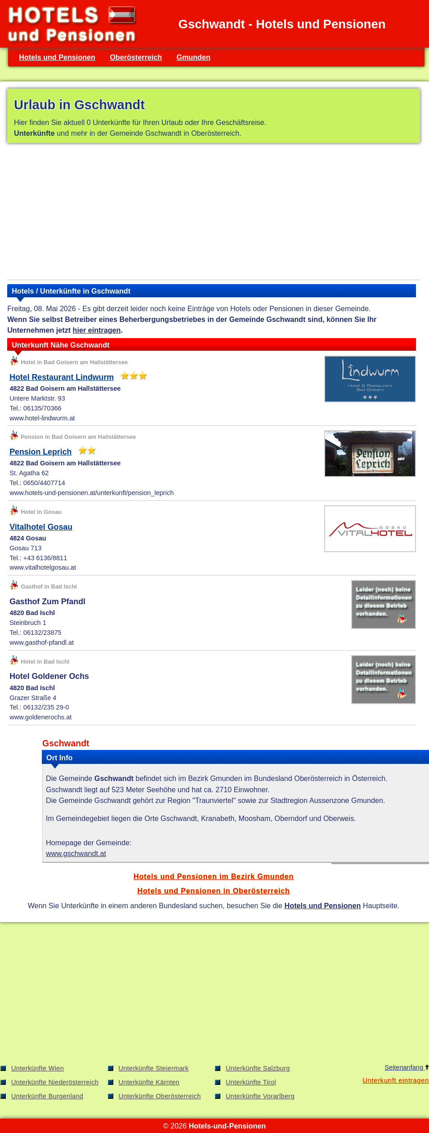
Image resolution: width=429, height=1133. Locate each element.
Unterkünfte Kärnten (149, 1082)
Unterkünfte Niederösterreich (54, 1082)
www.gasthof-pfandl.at (41, 642)
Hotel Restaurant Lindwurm (61, 377)
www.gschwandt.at (76, 853)
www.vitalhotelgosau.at (42, 567)
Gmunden (193, 57)
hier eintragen (97, 330)
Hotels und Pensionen (57, 57)
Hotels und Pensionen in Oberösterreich (213, 891)
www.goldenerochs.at (40, 717)
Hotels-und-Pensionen (227, 1126)
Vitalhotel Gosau (40, 526)
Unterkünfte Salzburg (258, 1068)
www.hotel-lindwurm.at (42, 418)
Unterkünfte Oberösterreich (160, 1096)
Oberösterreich (136, 57)
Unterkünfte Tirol (251, 1082)
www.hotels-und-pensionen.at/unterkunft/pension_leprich (91, 492)
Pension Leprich (40, 451)
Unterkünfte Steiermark (154, 1068)
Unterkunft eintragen (395, 1080)
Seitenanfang (406, 1067)
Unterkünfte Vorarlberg (260, 1096)
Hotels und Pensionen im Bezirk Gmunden (214, 876)
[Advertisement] (213, 213)
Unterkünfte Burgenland (47, 1096)
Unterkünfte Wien (37, 1068)
